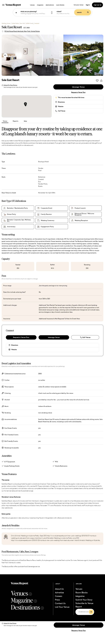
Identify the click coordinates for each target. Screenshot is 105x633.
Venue (5, 121)
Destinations (27, 607)
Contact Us (60, 603)
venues (32, 5)
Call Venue (61, 111)
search (83, 12)
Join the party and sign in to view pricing (53, 286)
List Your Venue (62, 606)
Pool (39, 170)
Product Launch (80, 208)
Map (25, 121)
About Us (59, 588)
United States (15, 23)
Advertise (59, 592)
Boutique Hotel (43, 162)
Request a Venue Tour (78, 92)
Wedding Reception (81, 220)
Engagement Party (47, 226)
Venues (21, 593)
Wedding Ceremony (47, 220)
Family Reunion (46, 214)
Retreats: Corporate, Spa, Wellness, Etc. (19, 220)
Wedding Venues (6, 23)
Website (60, 106)
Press (57, 599)
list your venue (79, 5)
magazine (40, 5)
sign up (97, 5)
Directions (61, 102)
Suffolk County (29, 23)
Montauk (37, 23)
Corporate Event (46, 208)
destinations (50, 5)
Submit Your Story (83, 599)
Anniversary (11, 226)
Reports (15, 121)
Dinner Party (11, 214)
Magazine (24, 600)
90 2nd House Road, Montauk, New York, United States (22, 31)
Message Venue (78, 87)
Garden (40, 168)
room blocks (60, 5)
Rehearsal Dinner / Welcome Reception (84, 214)
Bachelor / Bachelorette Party (17, 208)
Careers (58, 596)
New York (22, 23)
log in (88, 5)
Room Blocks (81, 592)
